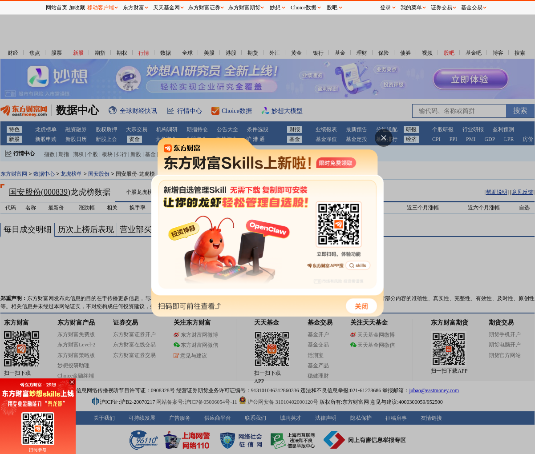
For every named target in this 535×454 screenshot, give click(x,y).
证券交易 (441, 7)
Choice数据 (303, 7)
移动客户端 (100, 7)
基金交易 (471, 7)
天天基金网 (166, 7)
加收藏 (77, 7)
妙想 (275, 7)
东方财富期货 (244, 7)
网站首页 (56, 7)
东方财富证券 (204, 7)
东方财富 (133, 7)
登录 (385, 7)
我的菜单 (411, 7)
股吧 (332, 7)
